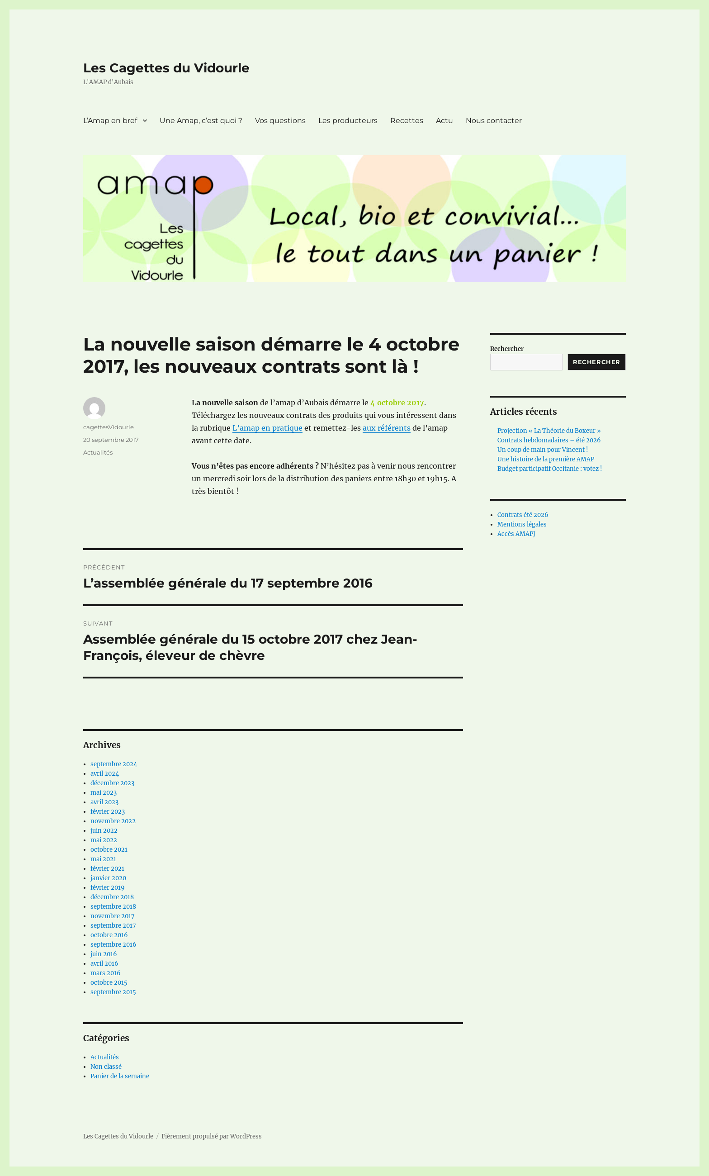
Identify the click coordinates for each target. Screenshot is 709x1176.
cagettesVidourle (108, 427)
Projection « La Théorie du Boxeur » (549, 431)
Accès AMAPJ (516, 534)
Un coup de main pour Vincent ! (542, 450)
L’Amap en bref (110, 120)
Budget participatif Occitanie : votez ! (549, 469)
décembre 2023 (112, 783)
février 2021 (107, 869)
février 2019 (107, 887)
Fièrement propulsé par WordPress (211, 1136)
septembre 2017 (113, 925)
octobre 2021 (109, 850)
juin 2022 (104, 831)
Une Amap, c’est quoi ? (201, 120)
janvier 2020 (108, 878)
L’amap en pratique (267, 427)
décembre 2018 (112, 897)
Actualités (98, 452)
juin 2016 (103, 954)
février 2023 (107, 812)
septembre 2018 (113, 906)
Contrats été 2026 (522, 515)
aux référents (387, 427)
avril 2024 (104, 774)
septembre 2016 (113, 944)
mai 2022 (103, 840)
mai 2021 (103, 859)
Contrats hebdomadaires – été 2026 (549, 440)
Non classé (106, 1067)
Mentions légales (522, 524)
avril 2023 (104, 802)
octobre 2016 (109, 935)
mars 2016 (105, 973)
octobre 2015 (109, 982)
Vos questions (280, 120)
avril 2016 (104, 963)
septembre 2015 (113, 992)
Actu (444, 120)
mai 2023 (103, 793)
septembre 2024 (113, 764)
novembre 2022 (113, 821)
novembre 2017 (112, 916)
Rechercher (507, 349)
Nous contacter (494, 120)
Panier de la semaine (119, 1076)
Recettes (406, 120)
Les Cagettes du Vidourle (166, 68)
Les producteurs (348, 120)
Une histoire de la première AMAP (545, 459)
